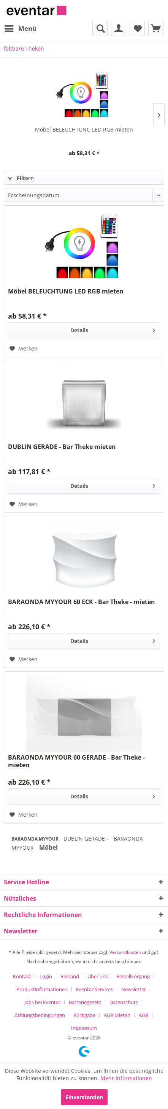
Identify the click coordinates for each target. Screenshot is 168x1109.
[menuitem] (20, 28)
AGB (143, 1015)
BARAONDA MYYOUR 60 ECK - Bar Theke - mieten (81, 602)
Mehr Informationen (126, 1078)
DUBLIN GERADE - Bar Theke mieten (62, 447)
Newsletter (133, 989)
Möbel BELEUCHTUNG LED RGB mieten (84, 129)
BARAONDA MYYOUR (35, 839)
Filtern (21, 178)
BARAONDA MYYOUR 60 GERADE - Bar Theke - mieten (76, 761)
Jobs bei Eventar (42, 1002)
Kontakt (22, 976)
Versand (69, 976)
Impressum (84, 1028)
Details (112, 329)
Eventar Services (94, 989)
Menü (20, 27)
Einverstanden (84, 1097)
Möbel (48, 847)
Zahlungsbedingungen (39, 1015)
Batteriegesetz (85, 1002)
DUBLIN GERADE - (86, 838)
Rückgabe (84, 1015)
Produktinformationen (42, 989)
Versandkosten (125, 952)
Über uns (97, 976)
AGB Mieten (117, 1015)
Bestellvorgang (133, 976)
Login (46, 976)
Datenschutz (123, 1002)
